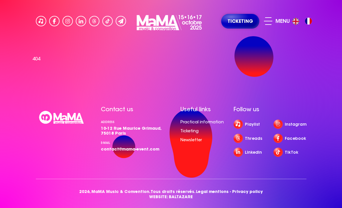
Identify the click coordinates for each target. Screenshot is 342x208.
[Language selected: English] (303, 21)
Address (107, 122)
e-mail (105, 143)
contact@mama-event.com (130, 149)
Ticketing (189, 130)
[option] (308, 21)
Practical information (202, 122)
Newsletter (191, 139)
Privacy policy (247, 191)
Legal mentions (212, 191)
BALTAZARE (181, 196)
